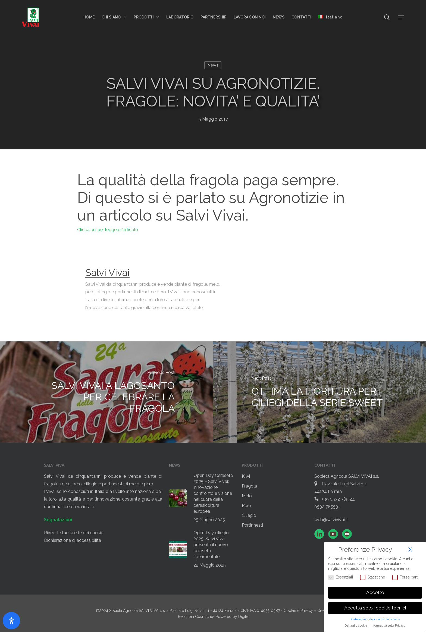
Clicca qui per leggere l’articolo (107, 229)
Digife (243, 616)
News (213, 65)
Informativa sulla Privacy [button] (388, 625)
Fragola (249, 486)
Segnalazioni (58, 519)
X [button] (410, 549)
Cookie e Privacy (299, 610)
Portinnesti (252, 525)
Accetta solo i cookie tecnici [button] (375, 608)
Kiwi (246, 476)
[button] (401, 17)
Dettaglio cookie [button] (356, 625)
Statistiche (372, 577)
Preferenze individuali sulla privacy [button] (375, 619)
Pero (246, 505)
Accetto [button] (375, 592)
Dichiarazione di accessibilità (72, 540)
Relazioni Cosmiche (195, 616)
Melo (247, 495)
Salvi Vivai (107, 272)
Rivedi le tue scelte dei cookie (73, 532)
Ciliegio (249, 515)
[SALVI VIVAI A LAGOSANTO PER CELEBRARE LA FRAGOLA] (106, 392)
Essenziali (340, 577)
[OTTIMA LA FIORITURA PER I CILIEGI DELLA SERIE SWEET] (319, 392)
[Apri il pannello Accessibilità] (11, 620)
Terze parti (405, 577)
